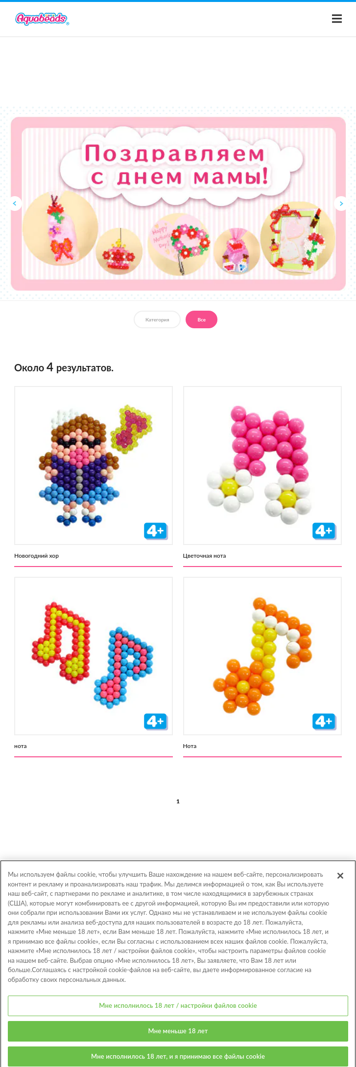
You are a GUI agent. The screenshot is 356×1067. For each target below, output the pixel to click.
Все (201, 319)
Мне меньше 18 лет (178, 1040)
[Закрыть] (340, 885)
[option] (178, 204)
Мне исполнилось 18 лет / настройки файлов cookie (178, 1015)
